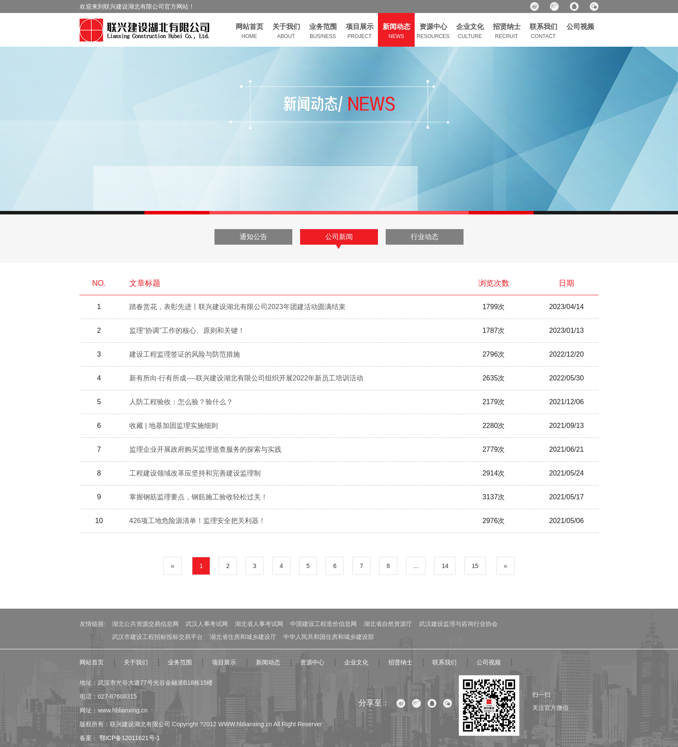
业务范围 (180, 662)
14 (444, 565)
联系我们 (444, 662)
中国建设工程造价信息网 (323, 623)
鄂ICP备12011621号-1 (129, 737)
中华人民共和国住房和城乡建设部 (328, 636)
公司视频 (489, 662)
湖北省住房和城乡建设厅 (243, 636)
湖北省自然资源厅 (388, 623)
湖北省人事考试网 (259, 623)
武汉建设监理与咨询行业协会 (458, 623)
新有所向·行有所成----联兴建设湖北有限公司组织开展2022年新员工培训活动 (246, 378)
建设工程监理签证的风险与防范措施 (184, 354)
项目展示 (224, 662)
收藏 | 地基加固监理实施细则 (173, 425)
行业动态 (424, 236)
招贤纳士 (400, 662)
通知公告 (253, 236)
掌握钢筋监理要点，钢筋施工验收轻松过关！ (198, 497)
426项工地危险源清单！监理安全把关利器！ (197, 520)
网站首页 (92, 662)
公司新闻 (339, 236)
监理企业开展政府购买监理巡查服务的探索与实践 (205, 449)
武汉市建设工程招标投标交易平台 (157, 636)
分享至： (374, 703)
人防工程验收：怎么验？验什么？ (181, 401)
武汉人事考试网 (206, 623)
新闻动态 (268, 662)
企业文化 (356, 662)
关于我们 (136, 662)
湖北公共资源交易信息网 (145, 623)
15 (475, 565)
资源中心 (312, 662)
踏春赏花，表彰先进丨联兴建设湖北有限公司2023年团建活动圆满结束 (237, 306)
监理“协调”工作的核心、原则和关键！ (187, 330)
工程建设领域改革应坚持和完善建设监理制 (195, 473)
